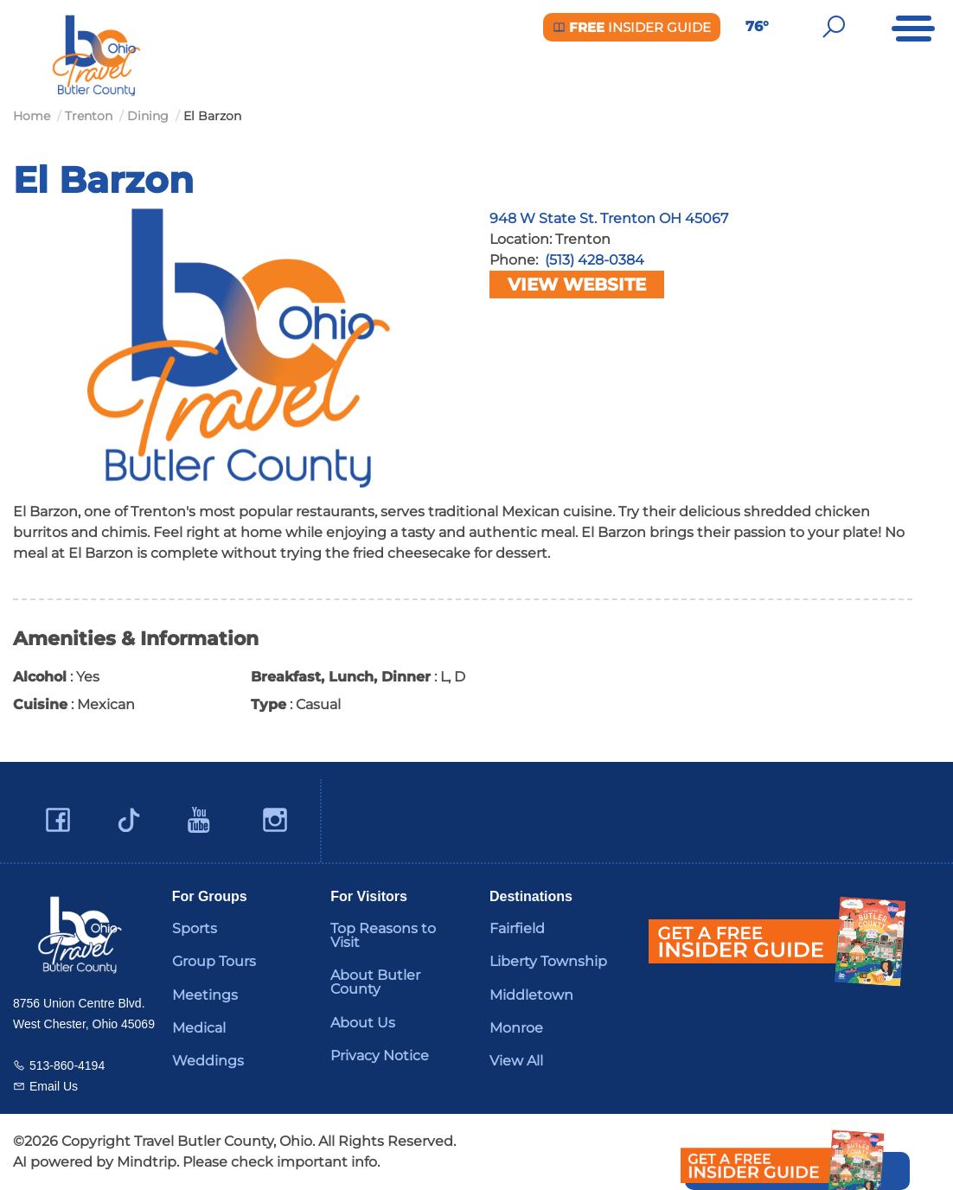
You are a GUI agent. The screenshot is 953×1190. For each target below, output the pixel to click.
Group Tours (214, 961)
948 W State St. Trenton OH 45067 (608, 218)
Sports (194, 928)
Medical (199, 1028)
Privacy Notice (379, 1055)
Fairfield (517, 928)
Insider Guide (632, 27)
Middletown (531, 995)
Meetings (205, 995)
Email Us (53, 1086)
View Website (577, 284)
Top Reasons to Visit (383, 935)
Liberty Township (548, 961)
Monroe (516, 1028)
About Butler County (375, 982)
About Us (362, 1022)
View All (516, 1060)
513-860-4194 (67, 1065)
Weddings (208, 1060)
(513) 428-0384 (594, 260)
